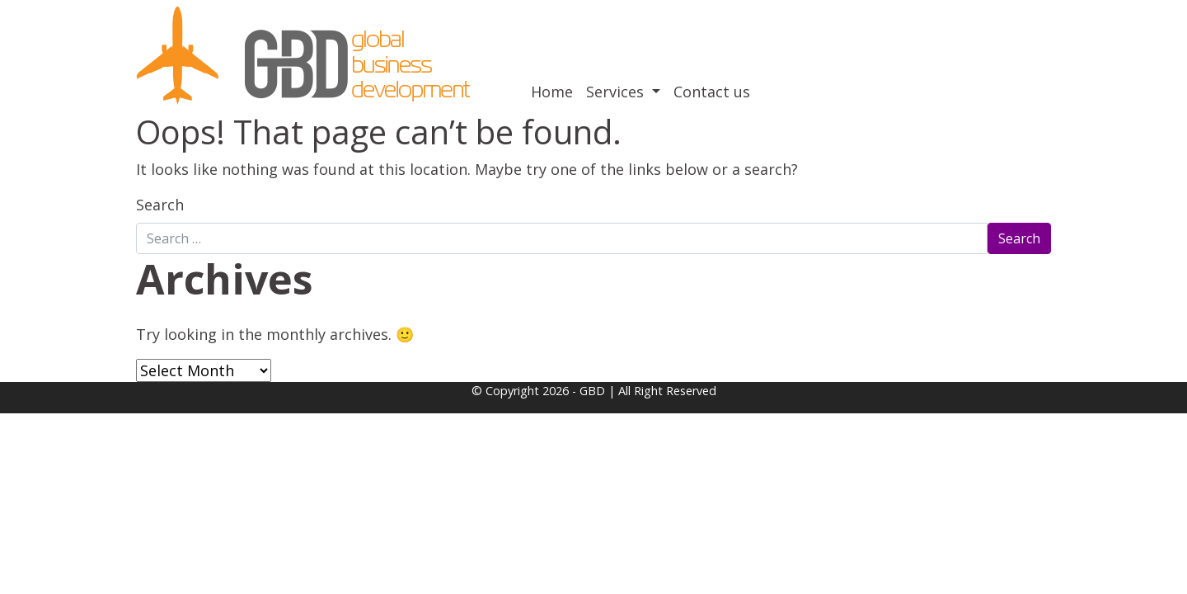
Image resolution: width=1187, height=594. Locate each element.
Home (552, 91)
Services (617, 91)
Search (160, 204)
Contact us (711, 91)
